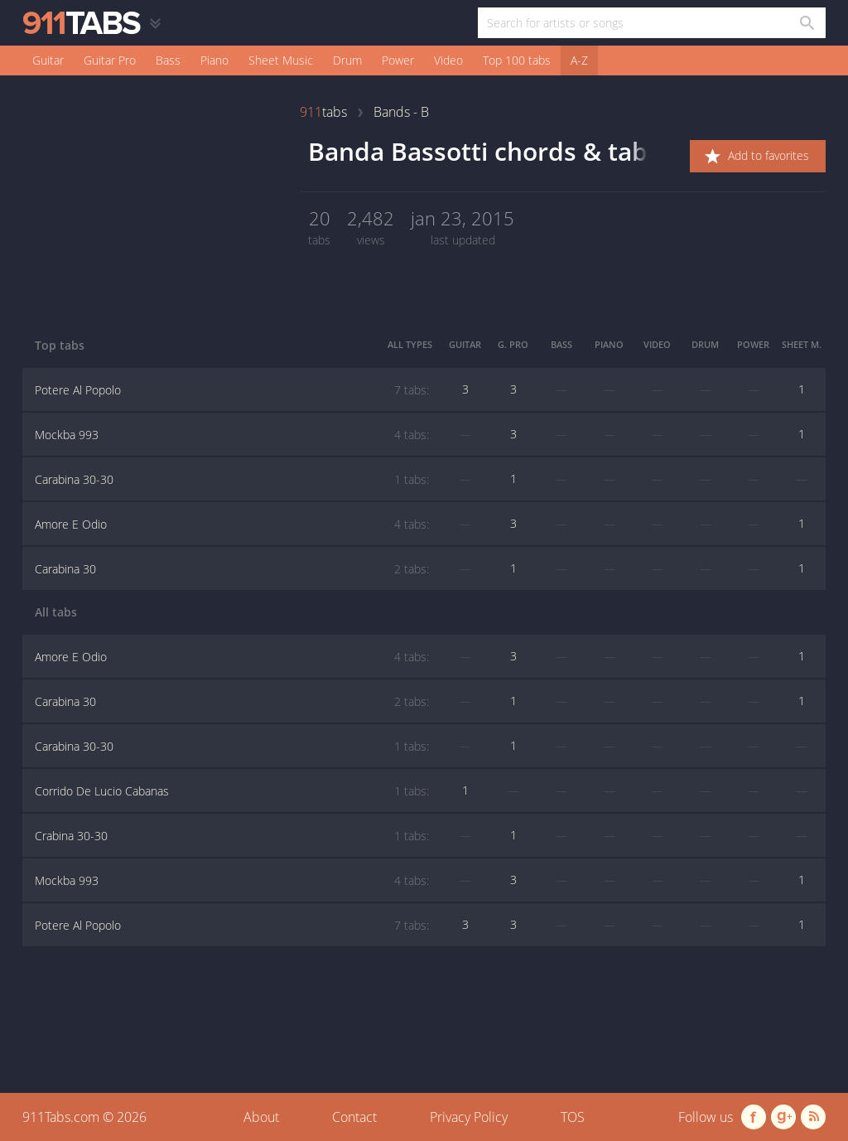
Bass (168, 60)
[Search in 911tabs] (806, 22)
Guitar (48, 60)
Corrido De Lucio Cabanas (232, 791)
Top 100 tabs (517, 60)
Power (398, 60)
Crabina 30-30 (232, 836)
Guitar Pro (110, 60)
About (261, 1117)
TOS (573, 1117)
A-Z (579, 60)
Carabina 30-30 (232, 479)
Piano (214, 60)
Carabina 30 (232, 569)
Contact (354, 1117)
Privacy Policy (469, 1117)
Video (448, 60)
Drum (347, 60)
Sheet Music (280, 60)
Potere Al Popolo (232, 390)
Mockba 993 (232, 435)
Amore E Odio (232, 524)
